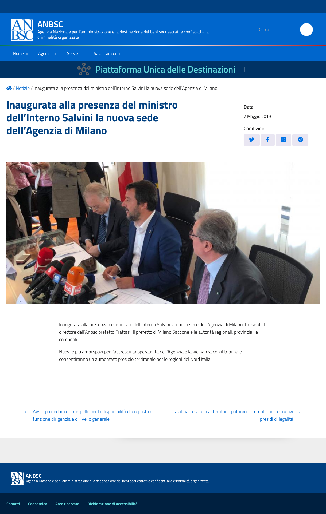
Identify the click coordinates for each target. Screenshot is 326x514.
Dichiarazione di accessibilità (112, 504)
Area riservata (67, 504)
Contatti (13, 504)
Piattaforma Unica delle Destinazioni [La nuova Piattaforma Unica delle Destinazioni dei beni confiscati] (165, 69)
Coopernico (37, 504)
